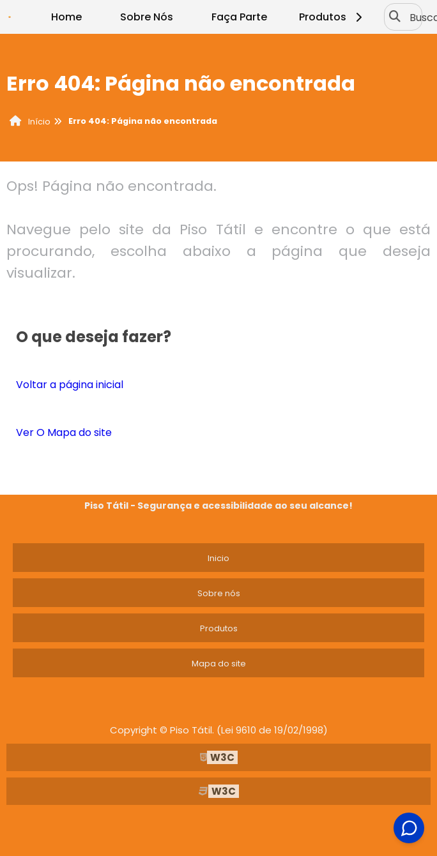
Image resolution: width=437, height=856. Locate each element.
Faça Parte (239, 17)
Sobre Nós (146, 17)
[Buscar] (394, 17)
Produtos (332, 17)
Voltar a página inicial (69, 384)
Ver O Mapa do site (64, 432)
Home (66, 17)
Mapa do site (219, 663)
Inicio (218, 558)
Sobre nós (218, 593)
